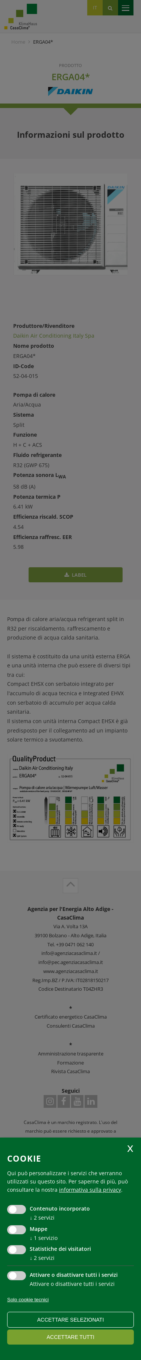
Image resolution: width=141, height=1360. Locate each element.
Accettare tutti (70, 1337)
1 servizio (44, 1237)
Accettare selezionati (70, 1320)
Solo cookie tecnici (28, 1299)
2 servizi (42, 1217)
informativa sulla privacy (90, 1189)
